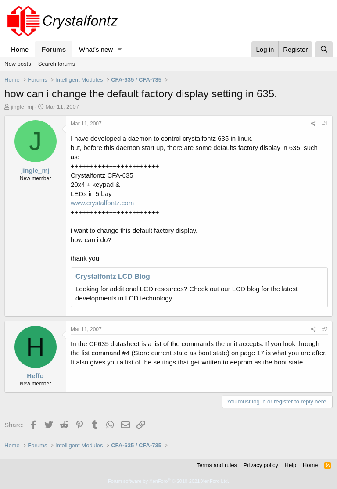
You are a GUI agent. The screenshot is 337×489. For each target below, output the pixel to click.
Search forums (56, 64)
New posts (17, 64)
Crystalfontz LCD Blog (112, 276)
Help (291, 465)
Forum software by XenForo (168, 481)
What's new (96, 49)
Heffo (35, 375)
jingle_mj (22, 107)
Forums (54, 49)
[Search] (324, 49)
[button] (120, 49)
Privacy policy (261, 465)
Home (20, 49)
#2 (325, 329)
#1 (325, 124)
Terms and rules (217, 465)
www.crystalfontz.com (102, 203)
